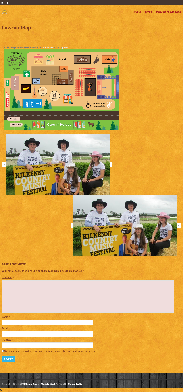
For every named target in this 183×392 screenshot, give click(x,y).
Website (6, 339)
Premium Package (168, 11)
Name (5, 317)
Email (5, 328)
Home (137, 11)
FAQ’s (148, 11)
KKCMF (10, 48)
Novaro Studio (75, 384)
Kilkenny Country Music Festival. (39, 384)
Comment (8, 277)
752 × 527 (57, 48)
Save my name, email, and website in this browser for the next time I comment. (50, 351)
